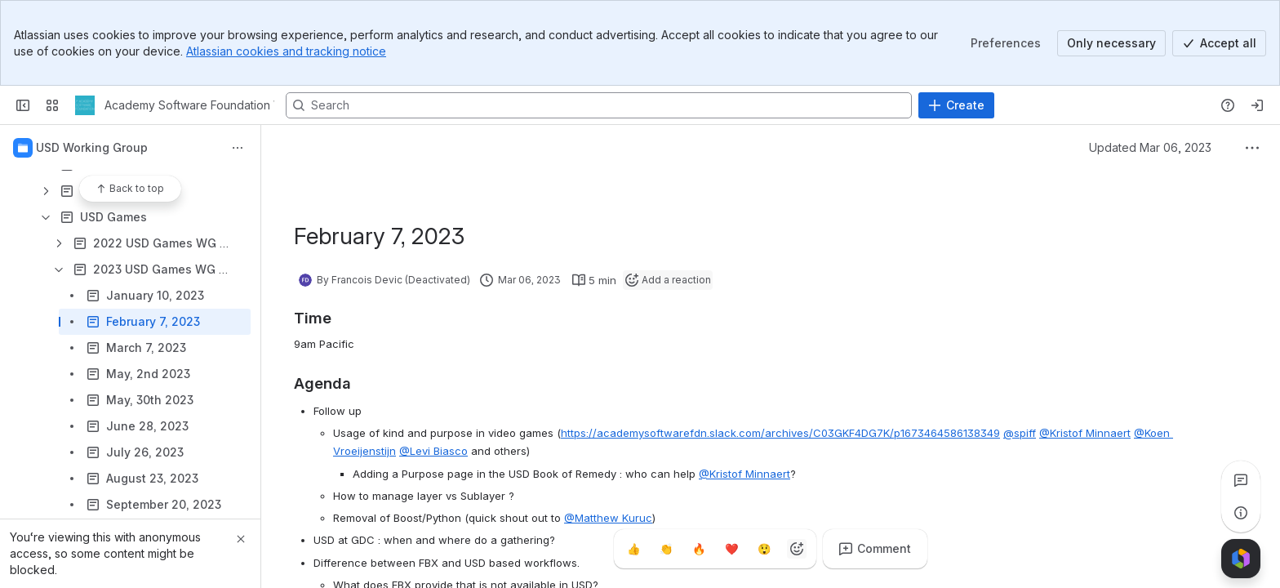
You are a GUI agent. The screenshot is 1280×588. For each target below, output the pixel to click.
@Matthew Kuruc (608, 517)
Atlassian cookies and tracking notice (286, 51)
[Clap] (666, 549)
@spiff (1019, 432)
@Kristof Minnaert (1085, 432)
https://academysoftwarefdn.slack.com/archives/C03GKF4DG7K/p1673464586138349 (780, 432)
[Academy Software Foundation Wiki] (85, 105)
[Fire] (699, 549)
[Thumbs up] (633, 549)
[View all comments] (1241, 480)
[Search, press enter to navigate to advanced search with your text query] (599, 105)
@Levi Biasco (433, 450)
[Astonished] (764, 549)
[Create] (956, 105)
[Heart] (731, 549)
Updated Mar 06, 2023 (1150, 147)
